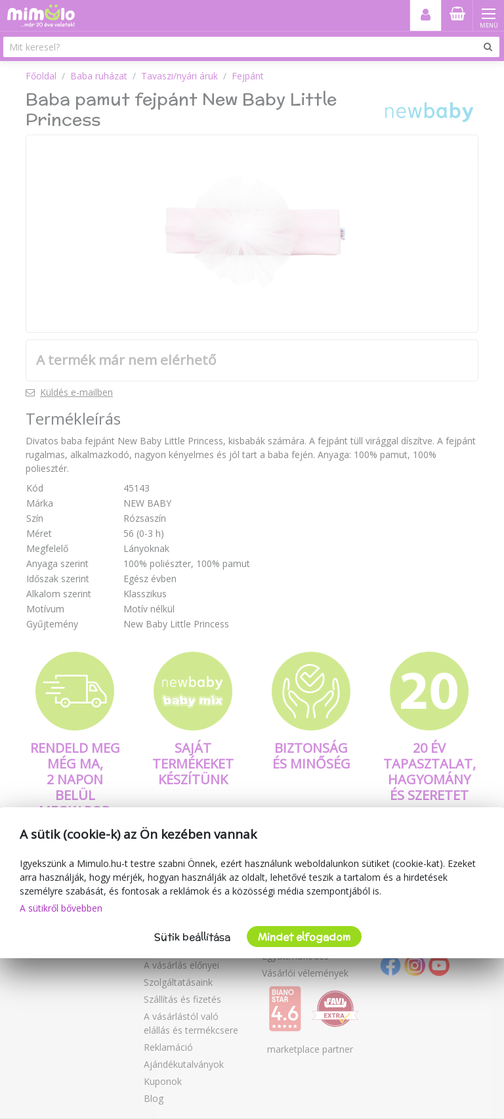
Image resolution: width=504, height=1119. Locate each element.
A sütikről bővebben (61, 908)
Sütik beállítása (192, 937)
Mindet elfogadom (304, 937)
